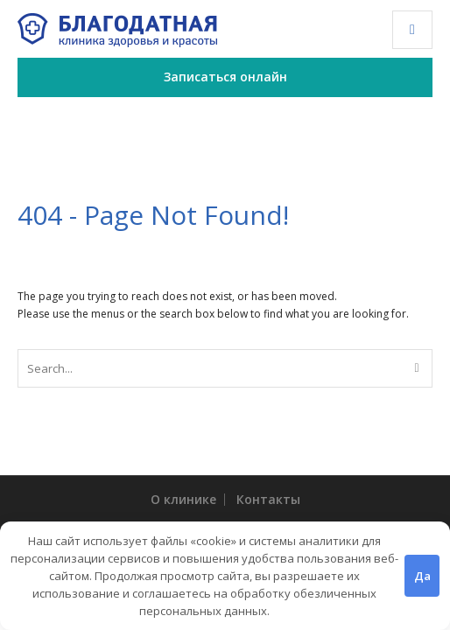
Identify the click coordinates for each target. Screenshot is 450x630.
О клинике (183, 499)
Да (422, 576)
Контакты (268, 499)
